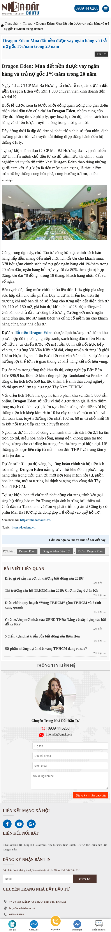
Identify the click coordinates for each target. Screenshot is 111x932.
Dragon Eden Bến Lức (56, 551)
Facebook (7, 824)
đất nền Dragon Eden (33, 332)
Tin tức (27, 23)
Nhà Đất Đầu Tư (13, 844)
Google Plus (31, 824)
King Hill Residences (35, 844)
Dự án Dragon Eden (90, 551)
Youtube (19, 824)
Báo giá (12, 925)
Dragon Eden (17, 66)
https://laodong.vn (23, 527)
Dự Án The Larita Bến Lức (92, 844)
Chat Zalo (34, 925)
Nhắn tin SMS (99, 925)
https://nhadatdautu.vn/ (35, 520)
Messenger (77, 925)
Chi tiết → (99, 583)
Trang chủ (11, 23)
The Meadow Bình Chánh (62, 844)
